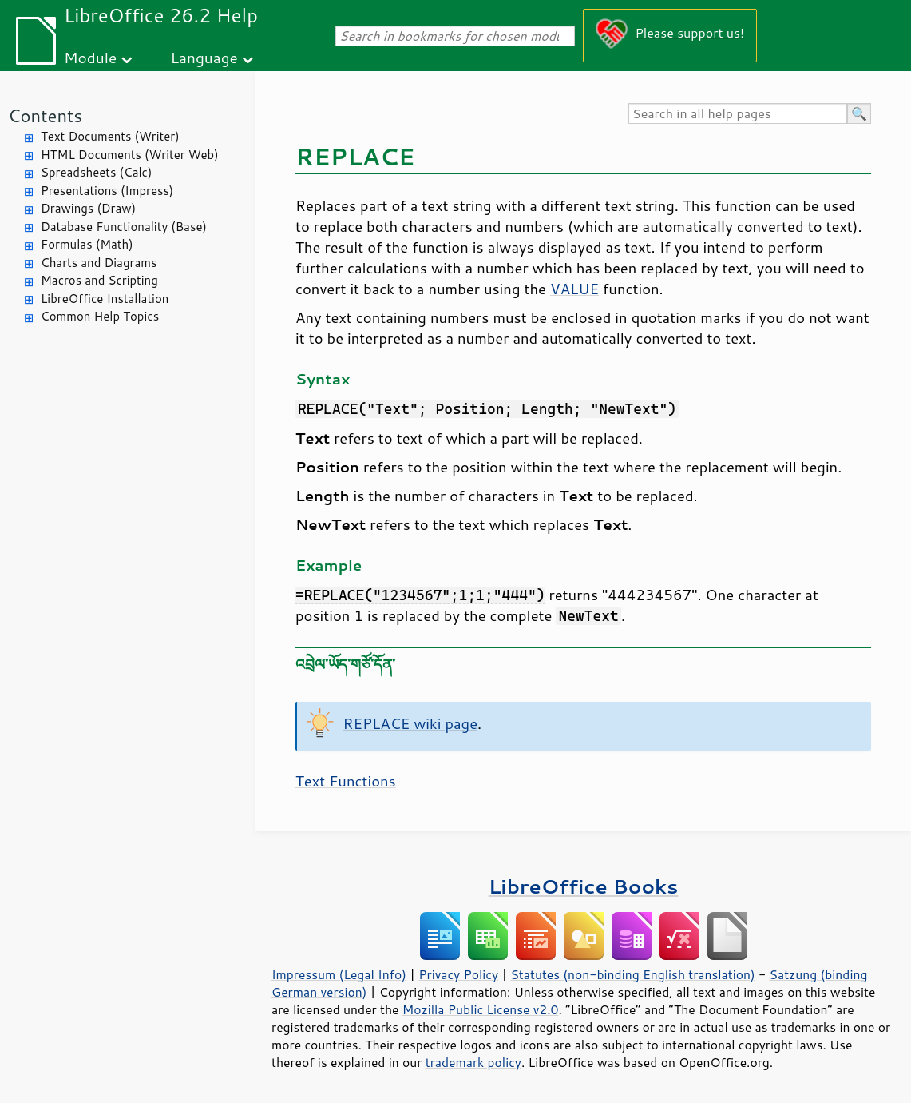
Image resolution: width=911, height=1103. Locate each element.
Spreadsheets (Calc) (96, 172)
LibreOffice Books (584, 886)
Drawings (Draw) (88, 208)
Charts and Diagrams (98, 262)
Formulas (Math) (87, 244)
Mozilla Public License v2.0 (480, 1009)
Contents (45, 115)
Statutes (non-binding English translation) (632, 974)
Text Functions (345, 781)
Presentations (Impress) (107, 190)
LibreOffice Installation (104, 298)
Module (90, 57)
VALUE (574, 288)
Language (204, 57)
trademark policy (473, 1062)
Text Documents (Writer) (110, 136)
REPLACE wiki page (410, 723)
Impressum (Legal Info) (338, 974)
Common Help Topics (100, 316)
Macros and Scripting (99, 280)
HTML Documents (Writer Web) (130, 154)
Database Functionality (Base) (124, 226)
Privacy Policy (458, 974)
